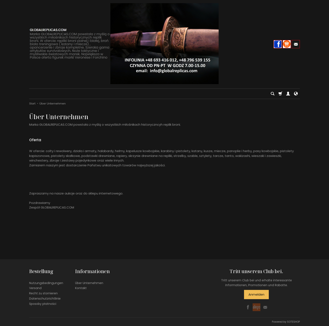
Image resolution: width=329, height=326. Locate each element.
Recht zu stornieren (43, 293)
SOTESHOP (293, 321)
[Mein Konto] (288, 94)
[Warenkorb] (280, 94)
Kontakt (81, 288)
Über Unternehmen (89, 283)
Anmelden (256, 294)
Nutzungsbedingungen (46, 283)
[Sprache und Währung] (296, 94)
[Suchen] (273, 94)
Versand (35, 288)
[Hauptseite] (164, 43)
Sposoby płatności (42, 304)
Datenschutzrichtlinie (45, 298)
